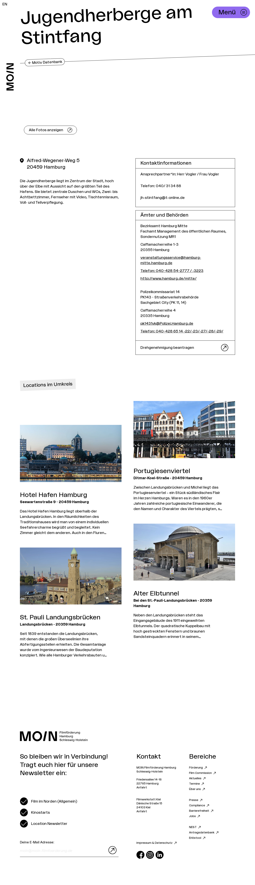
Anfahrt (141, 787)
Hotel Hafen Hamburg (53, 495)
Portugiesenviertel (161, 471)
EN (4, 4)
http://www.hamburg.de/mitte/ (168, 278)
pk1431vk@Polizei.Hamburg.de (166, 323)
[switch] (48, 801)
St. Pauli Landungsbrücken (60, 617)
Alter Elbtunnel (156, 593)
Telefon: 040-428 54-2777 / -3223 (171, 271)
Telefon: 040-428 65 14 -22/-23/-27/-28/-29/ (181, 331)
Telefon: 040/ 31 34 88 (160, 186)
